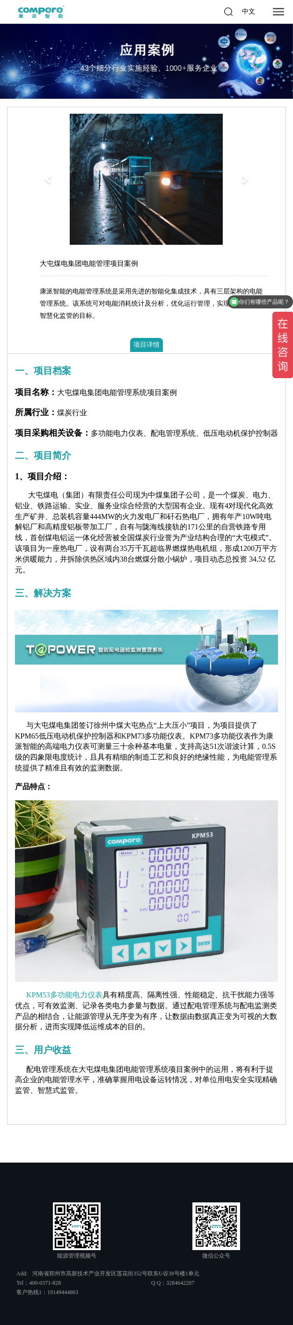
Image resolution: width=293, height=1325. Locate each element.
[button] (48, 179)
